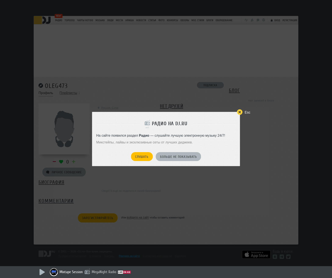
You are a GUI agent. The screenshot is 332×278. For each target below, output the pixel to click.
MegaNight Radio (104, 272)
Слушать (141, 157)
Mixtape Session (71, 272)
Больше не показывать (178, 157)
